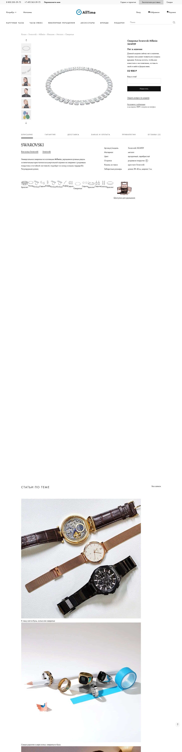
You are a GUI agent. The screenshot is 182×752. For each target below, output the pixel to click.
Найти (174, 22)
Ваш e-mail (131, 76)
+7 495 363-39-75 (32, 2)
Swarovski (32, 34)
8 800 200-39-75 (13, 2)
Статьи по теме (35, 487)
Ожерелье (69, 34)
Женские (50, 34)
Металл (59, 34)
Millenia (42, 34)
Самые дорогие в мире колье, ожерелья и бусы (41, 744)
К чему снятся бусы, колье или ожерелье (38, 621)
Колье (23, 34)
